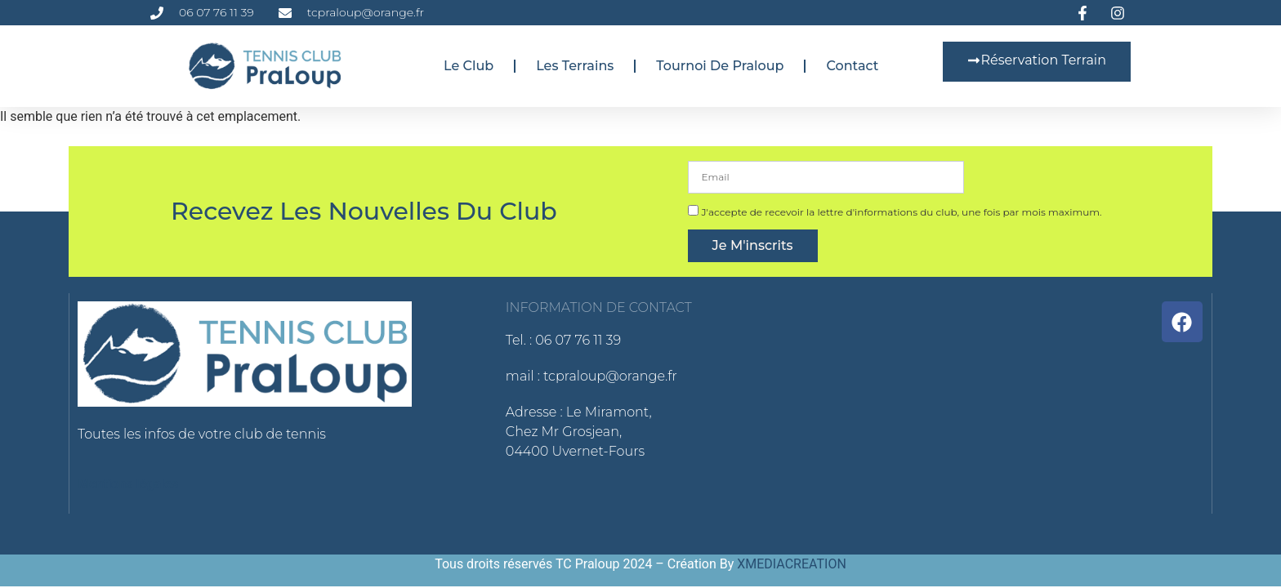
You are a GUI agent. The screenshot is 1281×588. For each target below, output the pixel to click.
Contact (852, 66)
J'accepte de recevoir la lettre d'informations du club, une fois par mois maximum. (901, 212)
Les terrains (575, 66)
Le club (468, 66)
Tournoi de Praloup (719, 66)
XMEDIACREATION (791, 564)
